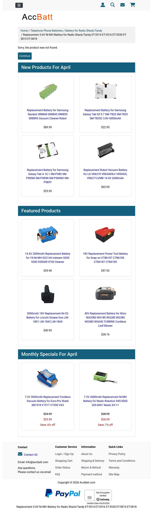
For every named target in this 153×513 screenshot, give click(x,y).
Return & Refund (91, 467)
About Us (86, 454)
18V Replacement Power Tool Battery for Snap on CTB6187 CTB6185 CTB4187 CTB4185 (105, 257)
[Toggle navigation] (19, 5)
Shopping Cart (63, 460)
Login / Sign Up (64, 454)
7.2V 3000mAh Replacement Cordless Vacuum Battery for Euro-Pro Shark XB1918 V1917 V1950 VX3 (48, 401)
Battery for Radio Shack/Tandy (83, 30)
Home (24, 30)
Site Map (114, 474)
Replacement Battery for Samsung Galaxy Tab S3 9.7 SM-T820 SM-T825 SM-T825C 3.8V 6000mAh (105, 114)
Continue (24, 56)
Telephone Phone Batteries (46, 30)
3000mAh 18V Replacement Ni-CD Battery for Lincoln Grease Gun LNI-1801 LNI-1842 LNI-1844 (47, 317)
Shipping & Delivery (92, 460)
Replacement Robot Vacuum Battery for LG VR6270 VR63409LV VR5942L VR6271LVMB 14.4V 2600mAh (105, 174)
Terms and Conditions (122, 460)
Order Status (62, 467)
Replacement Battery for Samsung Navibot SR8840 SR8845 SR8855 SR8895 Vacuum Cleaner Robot (47, 114)
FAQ (57, 474)
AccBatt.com (87, 482)
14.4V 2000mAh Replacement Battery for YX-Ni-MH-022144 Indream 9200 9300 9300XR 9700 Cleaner (47, 257)
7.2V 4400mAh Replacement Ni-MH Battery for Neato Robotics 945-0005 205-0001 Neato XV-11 (105, 401)
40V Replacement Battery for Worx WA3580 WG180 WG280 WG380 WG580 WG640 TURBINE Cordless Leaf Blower (105, 319)
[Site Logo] (37, 16)
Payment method (91, 474)
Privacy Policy (117, 454)
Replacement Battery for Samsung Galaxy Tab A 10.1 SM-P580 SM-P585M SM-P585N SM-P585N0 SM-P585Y (47, 176)
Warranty (114, 467)
